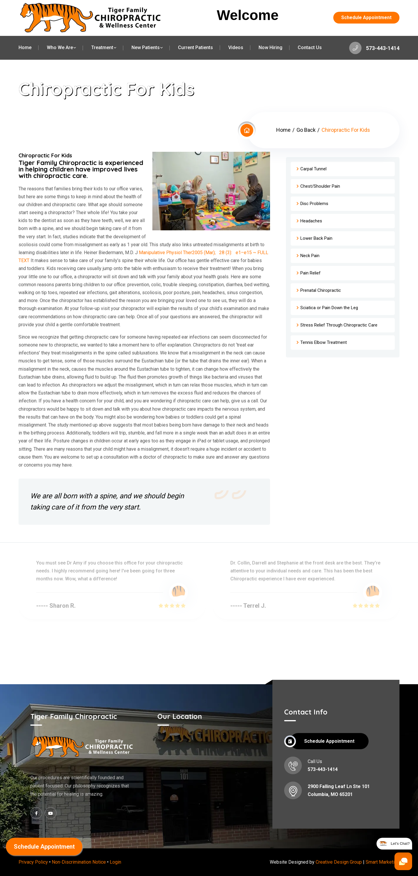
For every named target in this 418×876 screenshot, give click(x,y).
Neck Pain (309, 255)
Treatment (102, 47)
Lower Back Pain (316, 238)
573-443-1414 (374, 48)
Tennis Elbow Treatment (323, 342)
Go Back (306, 130)
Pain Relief (310, 273)
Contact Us (310, 47)
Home (25, 47)
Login (115, 862)
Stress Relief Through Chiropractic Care (338, 325)
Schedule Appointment (366, 17)
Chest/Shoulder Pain (320, 186)
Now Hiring (270, 47)
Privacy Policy (33, 862)
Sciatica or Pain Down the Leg (329, 307)
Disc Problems (314, 203)
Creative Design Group (339, 862)
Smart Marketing (382, 862)
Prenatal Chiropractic (320, 290)
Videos (235, 47)
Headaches (311, 221)
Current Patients (195, 47)
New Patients (145, 47)
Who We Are (60, 47)
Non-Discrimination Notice (79, 862)
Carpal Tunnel (313, 168)
